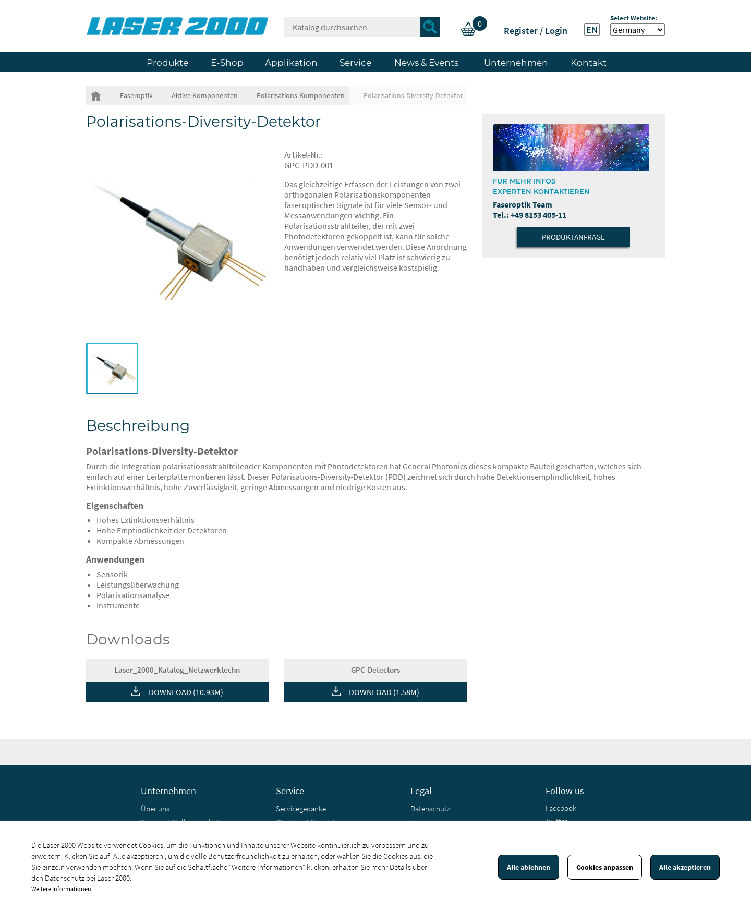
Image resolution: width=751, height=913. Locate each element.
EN (592, 30)
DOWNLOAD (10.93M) (186, 692)
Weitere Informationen (61, 889)
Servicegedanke (301, 808)
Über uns (155, 808)
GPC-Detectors (375, 670)
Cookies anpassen (604, 867)
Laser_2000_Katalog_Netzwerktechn (177, 670)
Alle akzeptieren (685, 867)
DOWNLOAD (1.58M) (384, 692)
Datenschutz (430, 808)
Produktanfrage (573, 237)
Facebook (561, 808)
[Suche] (362, 27)
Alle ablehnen (528, 867)
